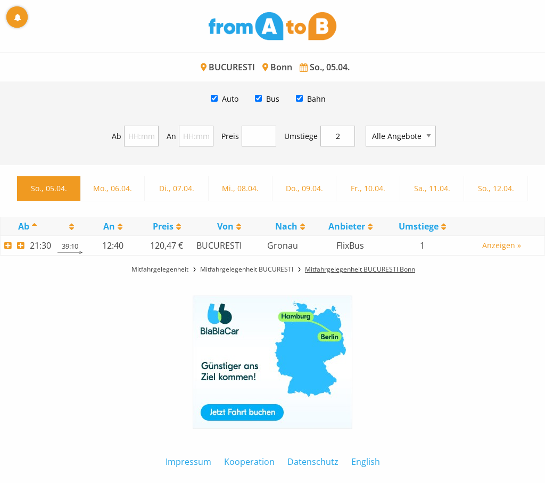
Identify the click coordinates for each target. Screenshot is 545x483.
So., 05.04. (49, 188)
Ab (116, 136)
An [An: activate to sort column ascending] (109, 226)
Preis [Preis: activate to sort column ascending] (163, 226)
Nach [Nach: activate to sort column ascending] (286, 226)
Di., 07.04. (176, 188)
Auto (230, 99)
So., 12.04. (496, 188)
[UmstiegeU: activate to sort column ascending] (422, 226)
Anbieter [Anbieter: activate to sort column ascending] (346, 226)
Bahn (316, 99)
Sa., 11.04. (432, 188)
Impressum (188, 462)
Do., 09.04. (304, 188)
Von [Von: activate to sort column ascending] (225, 226)
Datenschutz (312, 462)
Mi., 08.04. (240, 188)
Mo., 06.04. (112, 188)
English (365, 462)
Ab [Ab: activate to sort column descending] (23, 226)
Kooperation (249, 462)
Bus (272, 99)
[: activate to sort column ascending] (70, 226)
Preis (230, 136)
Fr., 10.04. (368, 188)
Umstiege (301, 136)
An (171, 136)
